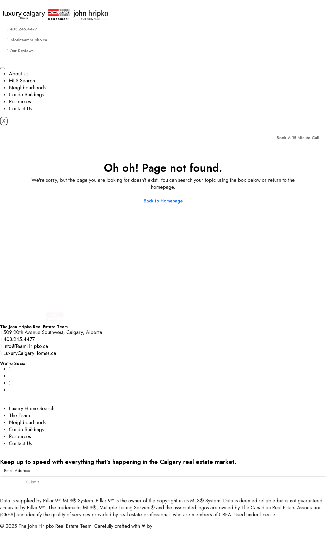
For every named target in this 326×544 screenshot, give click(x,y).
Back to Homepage (163, 201)
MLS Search (22, 80)
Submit (32, 482)
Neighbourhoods (27, 87)
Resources (20, 101)
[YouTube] (10, 383)
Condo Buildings (26, 94)
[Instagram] (10, 369)
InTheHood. (166, 526)
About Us (18, 73)
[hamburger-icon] (2, 68)
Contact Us (20, 108)
